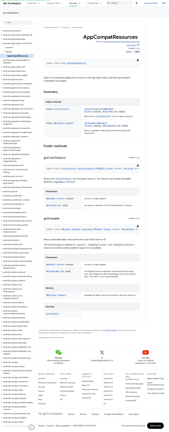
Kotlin (128, 51)
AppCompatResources (76, 63)
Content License (110, 330)
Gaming (63, 378)
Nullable (59, 123)
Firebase (95, 414)
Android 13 (108, 387)
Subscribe (155, 425)
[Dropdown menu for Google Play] (101, 3)
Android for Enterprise (47, 382)
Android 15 (108, 378)
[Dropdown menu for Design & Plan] (62, 3)
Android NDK (130, 400)
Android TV (86, 398)
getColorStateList (94, 109)
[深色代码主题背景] (137, 60)
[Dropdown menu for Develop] (80, 3)
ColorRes (108, 111)
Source (41, 391)
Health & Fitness (66, 387)
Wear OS (85, 385)
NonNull (110, 109)
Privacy (63, 395)
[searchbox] (17, 23)
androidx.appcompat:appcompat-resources (121, 41)
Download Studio (132, 396)
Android (41, 378)
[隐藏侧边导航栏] (31, 427)
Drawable (69, 123)
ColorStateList (61, 109)
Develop (65, 27)
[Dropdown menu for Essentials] (40, 3)
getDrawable (91, 123)
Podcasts (42, 403)
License (50, 426)
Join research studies (156, 393)
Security (41, 387)
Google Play (92, 3)
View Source (132, 45)
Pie (105, 403)
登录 (164, 3)
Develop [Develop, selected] (73, 3)
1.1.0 (138, 48)
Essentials (32, 3)
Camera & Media (67, 391)
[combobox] (119, 3)
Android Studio (151, 3)
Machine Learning (67, 382)
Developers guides (133, 388)
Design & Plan (53, 3)
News (40, 395)
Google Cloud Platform (114, 414)
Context (88, 111)
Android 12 (108, 391)
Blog (40, 399)
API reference (11, 13)
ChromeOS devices (90, 389)
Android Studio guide (134, 384)
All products (134, 414)
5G (61, 399)
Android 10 (108, 399)
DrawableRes (110, 125)
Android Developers (51, 27)
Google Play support (155, 389)
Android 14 (108, 382)
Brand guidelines (63, 426)
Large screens (87, 381)
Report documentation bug (155, 383)
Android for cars (88, 393)
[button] (17, 31)
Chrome (83, 414)
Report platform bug (155, 378)
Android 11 (108, 395)
